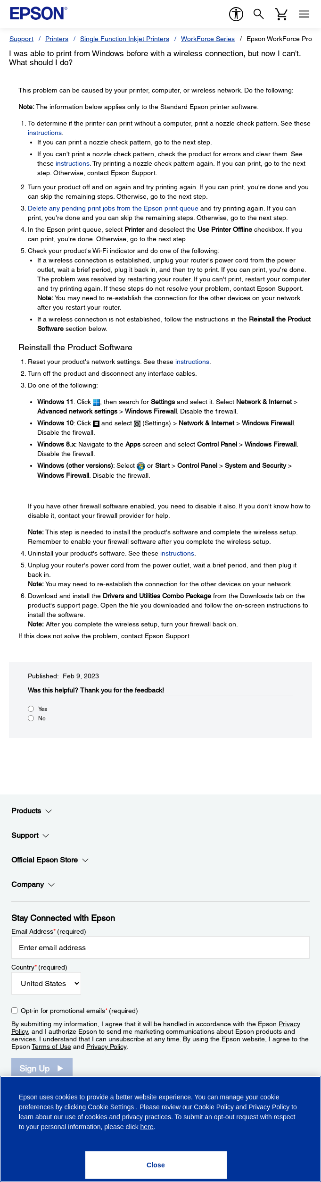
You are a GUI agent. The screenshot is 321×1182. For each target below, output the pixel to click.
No (42, 718)
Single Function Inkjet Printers (124, 38)
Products (31, 811)
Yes (42, 709)
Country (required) (39, 967)
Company (33, 884)
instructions (45, 132)
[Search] (258, 14)
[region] (160, 1129)
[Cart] (281, 14)
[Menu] (304, 14)
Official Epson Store (50, 860)
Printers (56, 38)
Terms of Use (51, 1046)
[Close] (156, 1165)
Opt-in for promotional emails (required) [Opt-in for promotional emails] (79, 1010)
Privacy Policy (106, 1046)
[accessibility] (236, 14)
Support (21, 38)
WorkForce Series (208, 38)
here (147, 1127)
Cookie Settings (112, 1107)
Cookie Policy (214, 1107)
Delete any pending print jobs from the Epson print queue (113, 208)
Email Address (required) (48, 931)
